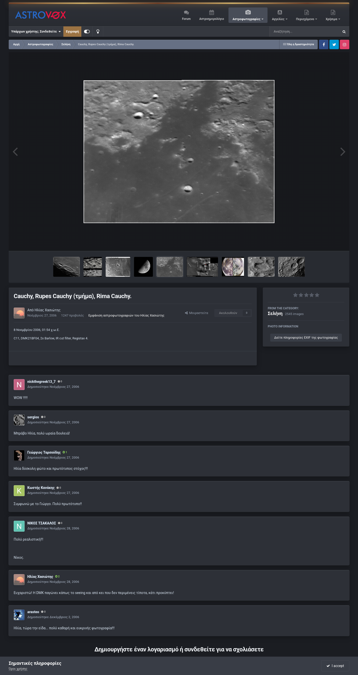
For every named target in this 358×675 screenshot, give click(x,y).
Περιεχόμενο (305, 19)
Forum (186, 19)
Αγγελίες (278, 19)
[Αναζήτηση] (294, 31)
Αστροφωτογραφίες (247, 19)
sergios (33, 417)
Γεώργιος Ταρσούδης (44, 452)
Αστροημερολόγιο (211, 19)
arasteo (33, 612)
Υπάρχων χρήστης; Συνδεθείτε (36, 31)
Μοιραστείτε (196, 313)
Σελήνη (275, 313)
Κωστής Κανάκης (40, 488)
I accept (335, 666)
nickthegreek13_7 (41, 382)
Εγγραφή (72, 31)
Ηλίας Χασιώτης (48, 310)
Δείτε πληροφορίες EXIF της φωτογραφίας (306, 337)
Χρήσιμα (332, 19)
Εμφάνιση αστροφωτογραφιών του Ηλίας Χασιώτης (126, 315)
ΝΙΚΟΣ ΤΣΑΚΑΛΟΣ (41, 523)
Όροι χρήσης (18, 669)
